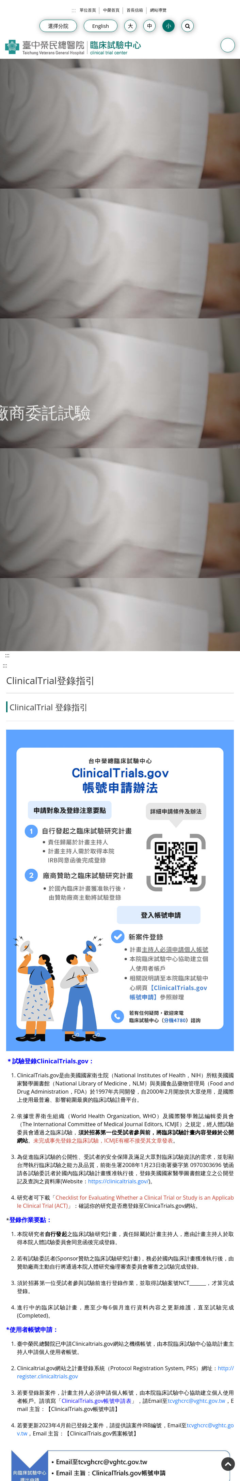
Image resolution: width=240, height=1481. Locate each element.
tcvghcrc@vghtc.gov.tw (196, 1401)
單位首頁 (88, 10)
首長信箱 (135, 10)
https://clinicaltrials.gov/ (118, 1181)
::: (73, 10)
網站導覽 (158, 10)
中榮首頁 (111, 10)
